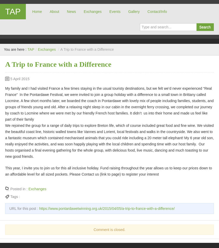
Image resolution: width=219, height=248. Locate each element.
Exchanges (93, 12)
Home (37, 12)
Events (114, 12)
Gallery (134, 12)
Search (205, 27)
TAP (13, 11)
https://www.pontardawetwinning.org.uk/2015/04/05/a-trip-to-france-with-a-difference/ (107, 208)
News (71, 12)
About (54, 12)
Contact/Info (157, 12)
